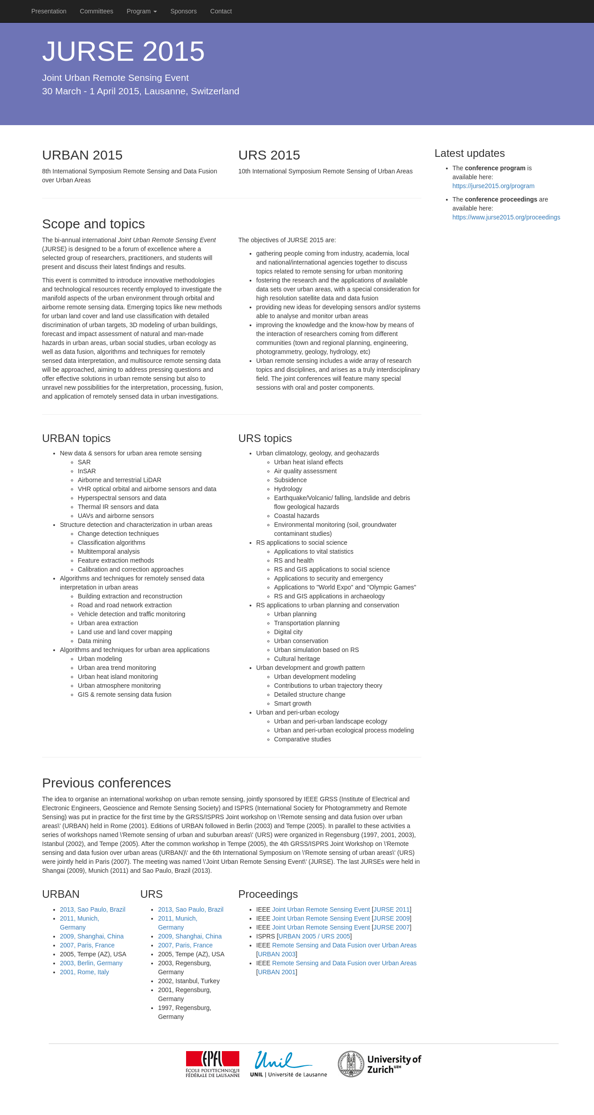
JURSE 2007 (391, 927)
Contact (221, 11)
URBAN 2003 (277, 954)
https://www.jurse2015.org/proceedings (506, 217)
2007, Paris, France (87, 945)
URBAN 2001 (277, 972)
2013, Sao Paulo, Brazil (92, 909)
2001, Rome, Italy (84, 972)
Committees (97, 11)
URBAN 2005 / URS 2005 (314, 936)
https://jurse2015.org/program (494, 185)
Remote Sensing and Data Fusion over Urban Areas (344, 945)
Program (142, 11)
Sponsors (183, 11)
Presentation (49, 11)
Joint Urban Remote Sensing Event (321, 909)
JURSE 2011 (391, 909)
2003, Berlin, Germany (91, 963)
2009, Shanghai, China (91, 936)
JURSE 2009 (391, 918)
